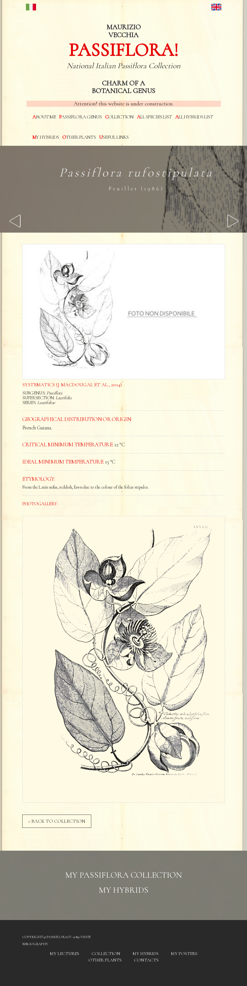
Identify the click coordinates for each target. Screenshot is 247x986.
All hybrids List (194, 117)
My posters (184, 953)
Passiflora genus (80, 117)
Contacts (146, 960)
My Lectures (64, 953)
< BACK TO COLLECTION (56, 821)
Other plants (79, 137)
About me (44, 117)
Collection (119, 117)
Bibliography (35, 944)
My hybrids (45, 137)
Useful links (113, 137)
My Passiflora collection (123, 875)
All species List (154, 117)
